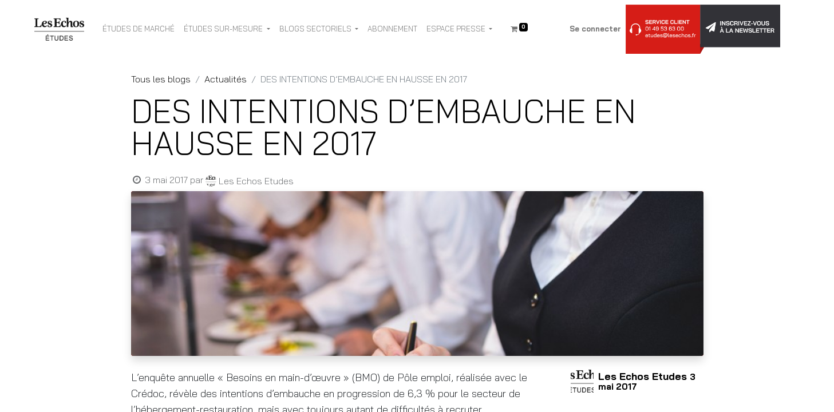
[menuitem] (138, 29)
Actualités (225, 79)
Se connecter (595, 28)
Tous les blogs (161, 79)
